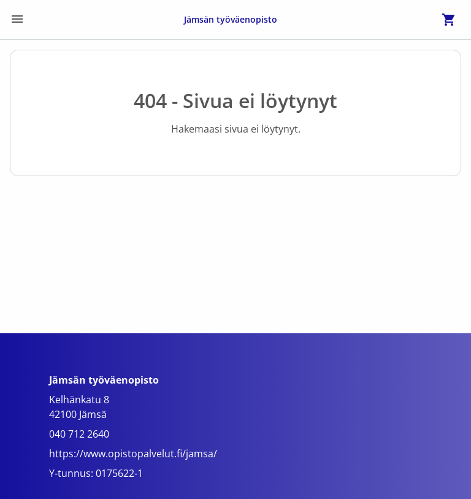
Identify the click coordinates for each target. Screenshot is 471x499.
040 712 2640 (79, 434)
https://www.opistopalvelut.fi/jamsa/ (133, 453)
